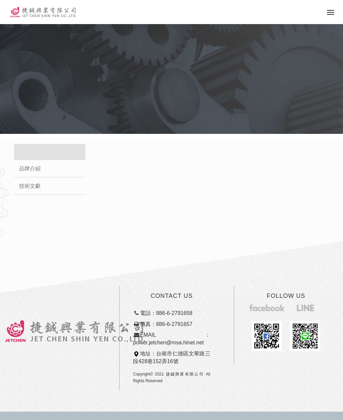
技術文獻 (30, 186)
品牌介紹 (30, 168)
